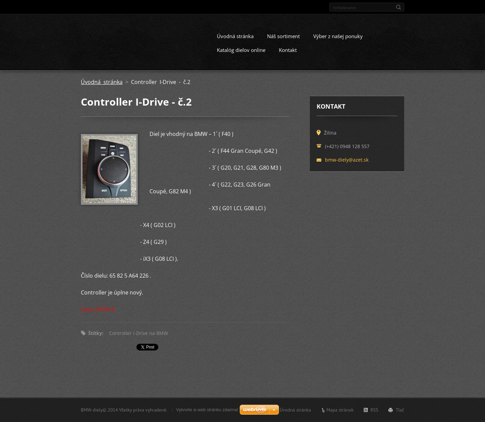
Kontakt (288, 55)
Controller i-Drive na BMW (138, 339)
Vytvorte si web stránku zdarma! (207, 411)
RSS (374, 411)
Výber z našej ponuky (338, 41)
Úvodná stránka (235, 41)
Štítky (95, 339)
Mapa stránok (340, 411)
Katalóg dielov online (241, 55)
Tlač (400, 411)
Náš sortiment (283, 41)
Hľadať (398, 7)
